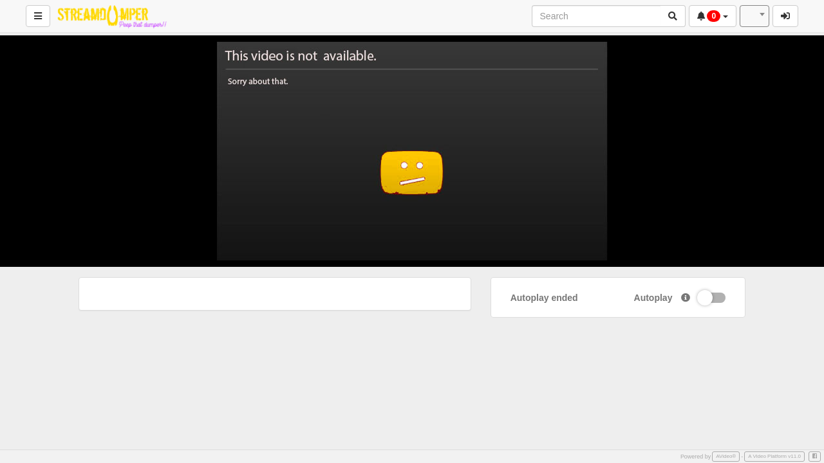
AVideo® (726, 456)
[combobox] (754, 16)
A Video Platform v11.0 (774, 456)
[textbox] (754, 16)
